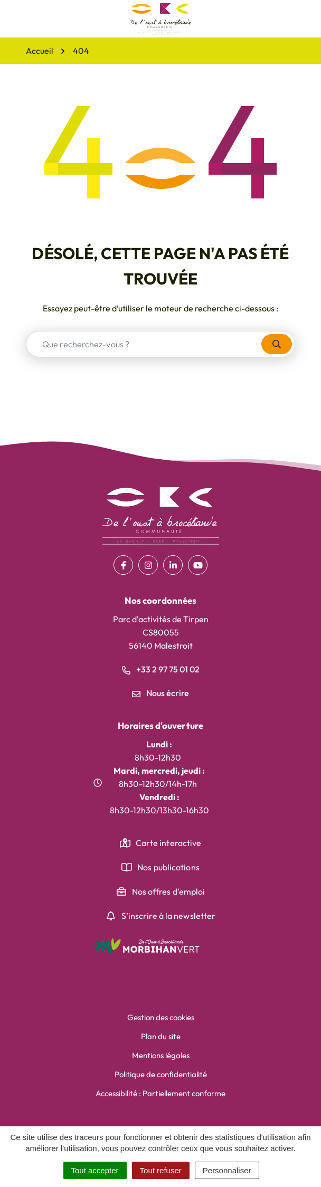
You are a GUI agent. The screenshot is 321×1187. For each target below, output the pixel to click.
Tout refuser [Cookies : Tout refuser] (161, 1170)
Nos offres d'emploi (168, 891)
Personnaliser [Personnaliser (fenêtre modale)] (227, 1170)
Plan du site (161, 1036)
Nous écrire (160, 693)
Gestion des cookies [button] (160, 1017)
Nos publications (168, 867)
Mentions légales (161, 1055)
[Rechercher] (276, 344)
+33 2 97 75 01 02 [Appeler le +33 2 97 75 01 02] (161, 669)
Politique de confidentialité (161, 1074)
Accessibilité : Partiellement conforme (160, 1093)
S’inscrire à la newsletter (168, 915)
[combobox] (144, 344)
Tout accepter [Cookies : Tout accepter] (95, 1170)
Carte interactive (169, 843)
